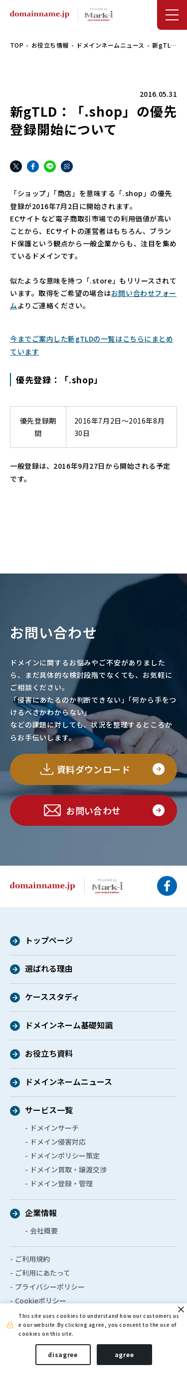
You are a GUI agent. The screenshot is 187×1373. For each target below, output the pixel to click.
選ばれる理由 (49, 969)
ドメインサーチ (54, 1128)
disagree (63, 1354)
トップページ (49, 941)
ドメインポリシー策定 (65, 1155)
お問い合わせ (93, 810)
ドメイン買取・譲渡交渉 (68, 1169)
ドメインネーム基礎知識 (69, 1026)
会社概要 (44, 1230)
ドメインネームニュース (110, 45)
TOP (16, 45)
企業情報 (41, 1214)
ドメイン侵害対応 (58, 1142)
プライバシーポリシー (50, 1287)
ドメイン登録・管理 (61, 1183)
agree (124, 1354)
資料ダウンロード (93, 769)
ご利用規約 (32, 1259)
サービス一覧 (49, 1111)
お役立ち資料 (49, 1054)
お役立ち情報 (50, 45)
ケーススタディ (52, 998)
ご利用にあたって (42, 1273)
